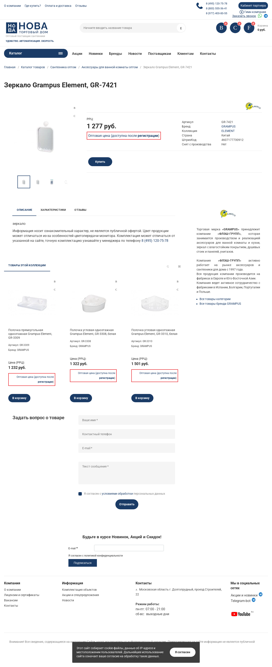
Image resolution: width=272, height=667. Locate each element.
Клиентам (185, 54)
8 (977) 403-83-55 (216, 13)
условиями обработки (117, 493)
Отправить (127, 504)
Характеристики (53, 209)
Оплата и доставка (58, 5)
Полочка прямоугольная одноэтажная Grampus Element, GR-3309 (30, 333)
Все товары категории (215, 299)
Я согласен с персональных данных (124, 493)
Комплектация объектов (79, 589)
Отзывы (81, 5)
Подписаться (83, 563)
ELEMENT (228, 131)
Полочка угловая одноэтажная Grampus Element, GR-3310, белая (154, 332)
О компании (12, 5)
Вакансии (11, 600)
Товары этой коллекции (27, 265)
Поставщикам (159, 54)
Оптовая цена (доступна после (123, 136)
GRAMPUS (228, 126)
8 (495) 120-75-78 (216, 3)
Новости (135, 54)
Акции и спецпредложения (80, 595)
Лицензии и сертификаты (21, 595)
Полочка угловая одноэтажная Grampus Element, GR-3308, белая (93, 332)
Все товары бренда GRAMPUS (220, 303)
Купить (100, 161)
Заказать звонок (244, 16)
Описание (24, 209)
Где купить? (33, 5)
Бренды (115, 54)
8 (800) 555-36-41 (216, 8)
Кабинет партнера (253, 5)
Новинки (96, 54)
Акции (77, 54)
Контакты (208, 54)
